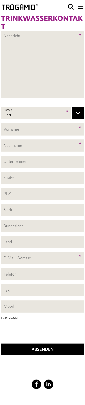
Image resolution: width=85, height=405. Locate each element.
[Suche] (70, 6)
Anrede (7, 109)
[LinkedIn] (48, 384)
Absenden (43, 349)
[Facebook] (36, 384)
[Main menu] (80, 6)
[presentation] (43, 333)
